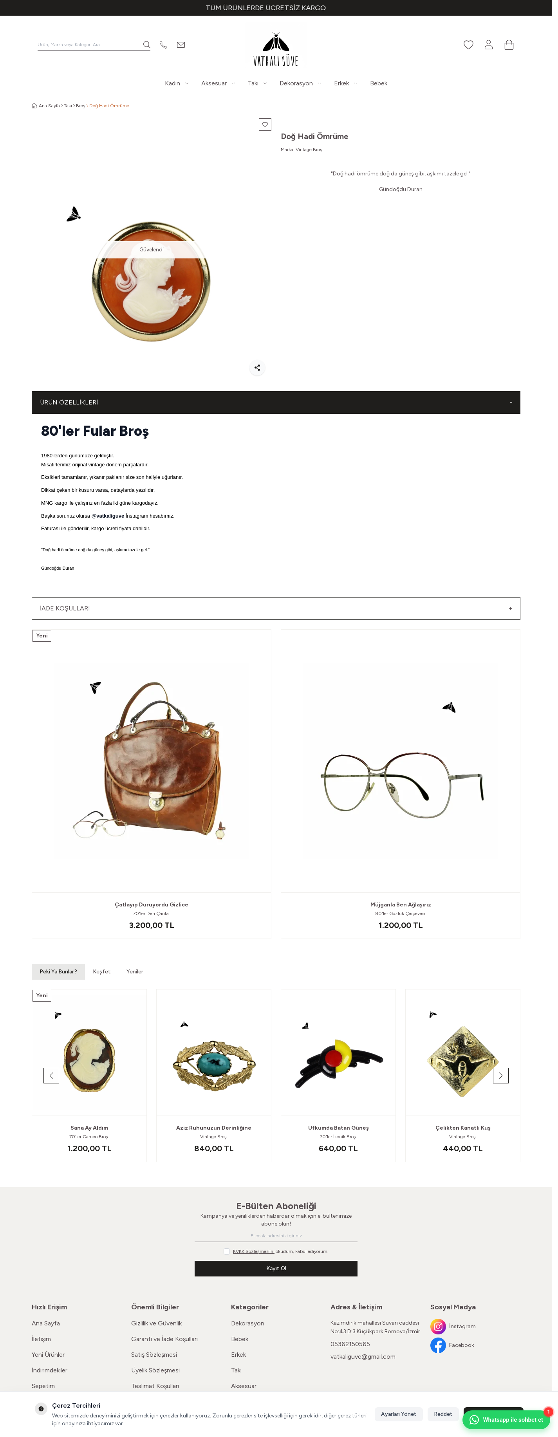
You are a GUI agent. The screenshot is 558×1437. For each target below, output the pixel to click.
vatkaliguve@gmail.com (362, 1356)
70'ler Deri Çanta (151, 913)
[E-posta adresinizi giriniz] (276, 1235)
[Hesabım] (488, 44)
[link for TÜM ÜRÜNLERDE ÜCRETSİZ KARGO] (276, 8)
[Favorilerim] (468, 44)
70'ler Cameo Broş (89, 1136)
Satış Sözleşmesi (154, 1354)
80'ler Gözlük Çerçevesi (400, 913)
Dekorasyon (247, 1323)
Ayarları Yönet (399, 1414)
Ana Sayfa (46, 1323)
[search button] (146, 44)
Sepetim (43, 1386)
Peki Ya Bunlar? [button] (58, 971)
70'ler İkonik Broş (338, 1136)
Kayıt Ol (276, 1268)
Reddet (443, 1414)
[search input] (94, 44)
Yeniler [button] (134, 971)
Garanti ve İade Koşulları (164, 1339)
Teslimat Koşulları (155, 1386)
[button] (51, 1075)
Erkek (238, 1354)
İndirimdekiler (49, 1370)
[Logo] (276, 45)
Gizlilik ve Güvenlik (156, 1323)
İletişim (41, 1339)
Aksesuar (243, 1386)
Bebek (239, 1339)
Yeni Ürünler (48, 1354)
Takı (68, 105)
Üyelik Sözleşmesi (155, 1370)
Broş (80, 105)
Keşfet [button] (102, 971)
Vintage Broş (309, 149)
